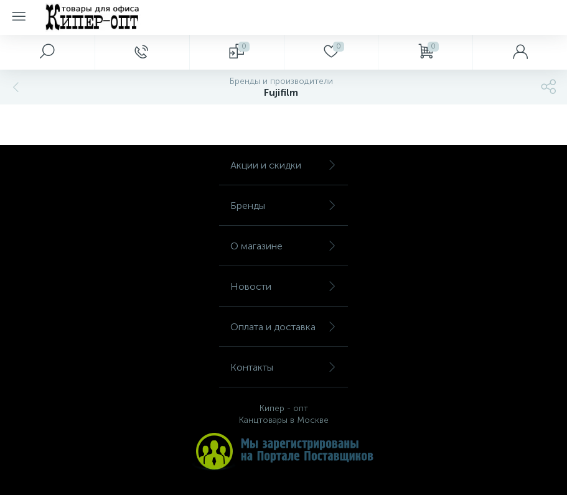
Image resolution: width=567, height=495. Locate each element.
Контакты (283, 367)
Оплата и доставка (283, 327)
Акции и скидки (283, 165)
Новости (283, 286)
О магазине (283, 246)
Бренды (283, 205)
